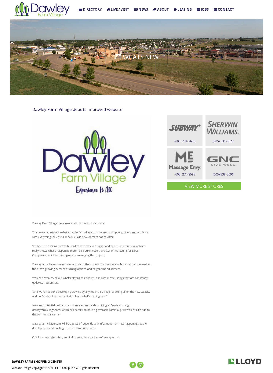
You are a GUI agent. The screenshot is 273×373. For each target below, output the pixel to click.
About (163, 9)
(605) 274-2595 (184, 174)
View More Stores (204, 186)
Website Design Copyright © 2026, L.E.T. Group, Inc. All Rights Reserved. (56, 368)
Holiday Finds (248, 9)
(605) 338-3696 (223, 174)
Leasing (184, 9)
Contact (226, 9)
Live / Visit (120, 9)
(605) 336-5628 (223, 141)
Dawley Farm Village (42, 9)
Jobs (205, 9)
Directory (92, 9)
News (143, 9)
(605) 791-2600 (184, 141)
